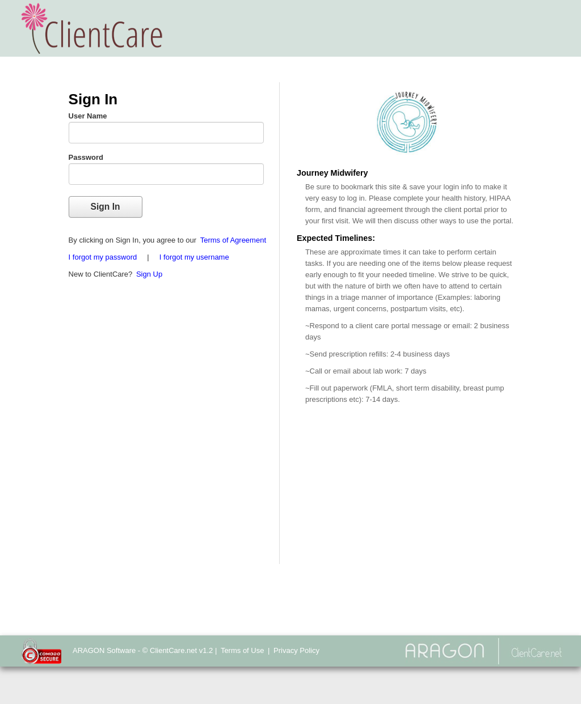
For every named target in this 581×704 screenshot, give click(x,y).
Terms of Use (242, 650)
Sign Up (149, 274)
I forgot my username (194, 257)
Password (86, 157)
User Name (88, 116)
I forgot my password (103, 257)
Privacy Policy (296, 650)
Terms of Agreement (233, 240)
